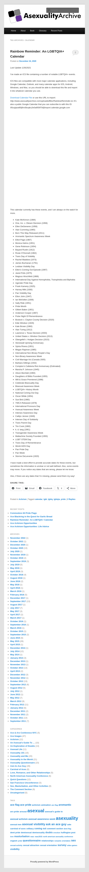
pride (63, 499)
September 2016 (18, 624)
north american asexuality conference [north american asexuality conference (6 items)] (58, 836)
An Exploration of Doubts (22, 746)
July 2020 (14, 551)
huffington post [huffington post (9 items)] (68, 832)
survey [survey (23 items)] (62, 845)
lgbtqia (57, 499)
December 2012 (17, 674)
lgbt (45, 499)
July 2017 (14, 608)
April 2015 (15, 644)
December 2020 (17, 545)
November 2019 (17, 554)
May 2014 (14, 654)
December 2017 (17, 598)
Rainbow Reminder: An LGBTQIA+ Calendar (31, 520)
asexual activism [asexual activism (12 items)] (19, 819)
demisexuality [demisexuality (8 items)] (38, 832)
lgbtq (50, 499)
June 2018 (15, 581)
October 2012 (16, 681)
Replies (71, 499)
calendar (38, 499)
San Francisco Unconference (24, 783)
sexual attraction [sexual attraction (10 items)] (31, 845)
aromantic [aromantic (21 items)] (65, 804)
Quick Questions (18, 779)
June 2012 (15, 694)
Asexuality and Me (19, 756)
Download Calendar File (21, 97)
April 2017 (15, 614)
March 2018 (15, 591)
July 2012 (14, 691)
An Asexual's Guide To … (22, 743)
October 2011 (16, 718)
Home (13, 31)
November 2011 (17, 714)
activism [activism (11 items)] (36, 805)
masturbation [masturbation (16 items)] (22, 836)
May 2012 (14, 698)
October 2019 (16, 558)
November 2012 (17, 678)
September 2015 (18, 634)
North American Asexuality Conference (29, 776)
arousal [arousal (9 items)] (23, 812)
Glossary (42, 31)
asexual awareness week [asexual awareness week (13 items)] (41, 819)
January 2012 (16, 708)
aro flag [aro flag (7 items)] (55, 805)
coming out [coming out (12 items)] (40, 828)
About (23, 31)
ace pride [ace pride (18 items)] (25, 804)
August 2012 (16, 688)
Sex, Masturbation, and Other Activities (29, 786)
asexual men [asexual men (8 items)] (16, 824)
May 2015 (14, 641)
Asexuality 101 (17, 753)
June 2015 (15, 638)
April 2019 (15, 571)
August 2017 (16, 604)
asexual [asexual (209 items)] (35, 810)
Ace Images (16, 736)
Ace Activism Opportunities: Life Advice (29, 526)
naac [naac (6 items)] (32, 836)
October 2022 (16, 541)
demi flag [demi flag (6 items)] (67, 829)
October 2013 (16, 668)
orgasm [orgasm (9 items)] (13, 841)
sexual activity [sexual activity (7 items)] (16, 845)
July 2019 (14, 564)
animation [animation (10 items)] (46, 805)
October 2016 (16, 621)
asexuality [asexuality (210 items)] (67, 818)
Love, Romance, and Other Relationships (30, 772)
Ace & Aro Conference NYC (23, 733)
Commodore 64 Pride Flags (23, 513)
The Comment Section (21, 789)
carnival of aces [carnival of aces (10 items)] (18, 828)
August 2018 (16, 578)
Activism (22, 499)
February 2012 (17, 704)
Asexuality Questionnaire (22, 763)
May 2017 (14, 611)
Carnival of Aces (18, 769)
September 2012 (18, 684)
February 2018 (17, 595)
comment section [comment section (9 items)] (55, 829)
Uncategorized (17, 792)
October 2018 (16, 575)
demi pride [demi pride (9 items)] (15, 832)
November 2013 (17, 664)
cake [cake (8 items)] (69, 824)
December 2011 (17, 711)
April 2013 (15, 671)
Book (32, 31)
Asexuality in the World (21, 759)
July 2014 (14, 651)
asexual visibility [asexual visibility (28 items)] (33, 824)
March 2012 (15, 701)
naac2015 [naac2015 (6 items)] (38, 836)
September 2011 (18, 721)
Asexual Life (16, 749)
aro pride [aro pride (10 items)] (14, 811)
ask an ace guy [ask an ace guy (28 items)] (56, 824)
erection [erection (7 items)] (56, 833)
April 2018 (15, 588)
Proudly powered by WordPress (44, 862)
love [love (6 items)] (12, 836)
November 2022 (17, 538)
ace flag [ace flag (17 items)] (14, 804)
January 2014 (16, 658)
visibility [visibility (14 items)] (14, 849)
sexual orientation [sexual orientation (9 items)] (48, 845)
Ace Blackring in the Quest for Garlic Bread (31, 516)
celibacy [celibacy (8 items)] (30, 829)
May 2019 (14, 568)
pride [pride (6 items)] (20, 841)
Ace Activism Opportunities (23, 523)
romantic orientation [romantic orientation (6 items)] (62, 841)
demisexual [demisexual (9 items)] (26, 832)
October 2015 (16, 631)
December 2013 (17, 661)
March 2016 (15, 628)
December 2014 (17, 648)
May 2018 (14, 584)
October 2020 (16, 548)
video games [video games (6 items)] (72, 845)
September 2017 (18, 601)
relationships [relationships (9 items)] (47, 841)
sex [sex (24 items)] (73, 840)
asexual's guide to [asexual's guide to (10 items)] (54, 811)
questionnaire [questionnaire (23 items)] (32, 840)
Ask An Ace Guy (18, 766)
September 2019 (18, 561)
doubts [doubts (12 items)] (49, 832)
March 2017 (15, 618)
